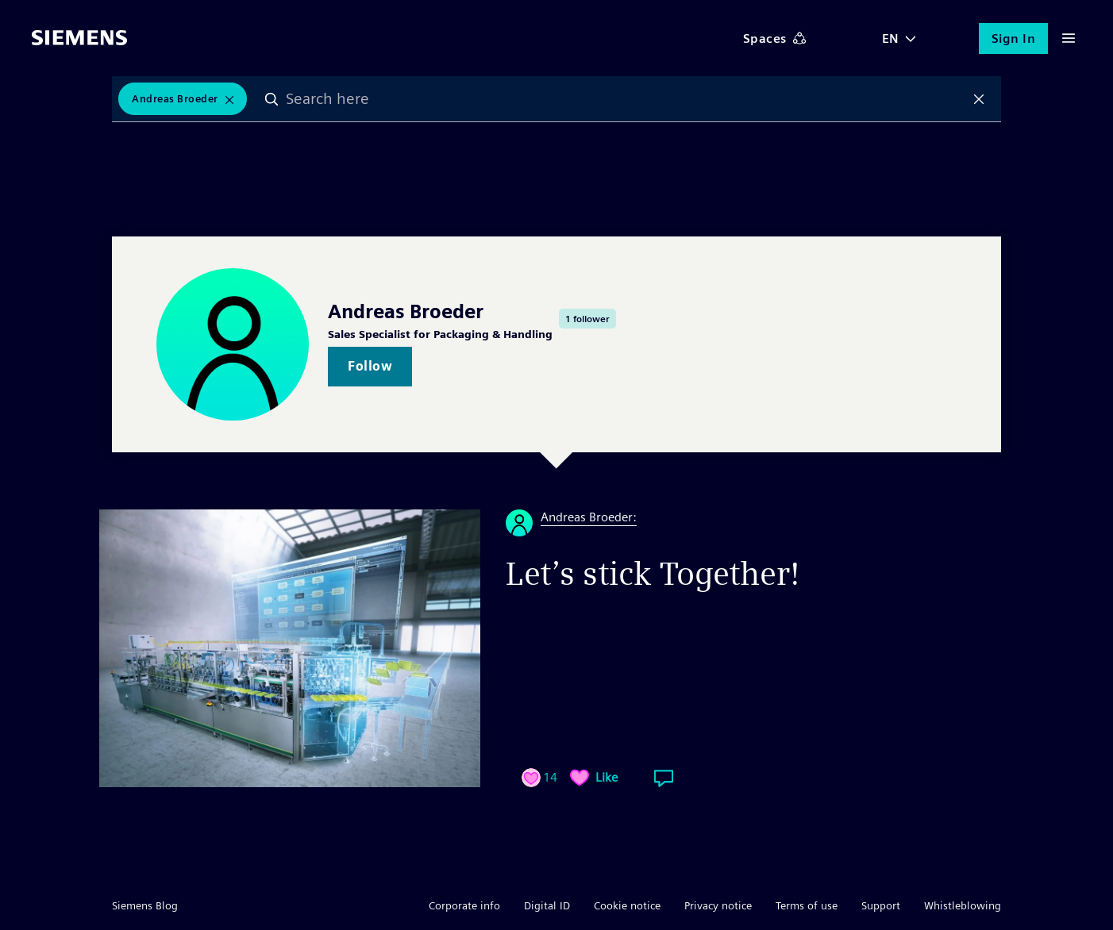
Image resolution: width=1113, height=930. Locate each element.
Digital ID (547, 905)
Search (273, 99)
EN (890, 38)
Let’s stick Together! (653, 574)
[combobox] (626, 99)
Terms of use (807, 905)
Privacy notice (718, 905)
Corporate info (464, 905)
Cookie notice (627, 905)
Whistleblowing (962, 905)
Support (880, 905)
